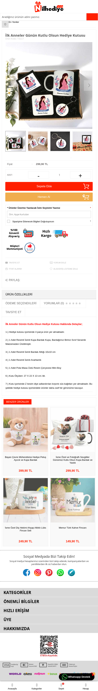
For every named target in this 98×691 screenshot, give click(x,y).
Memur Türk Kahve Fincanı (73, 527)
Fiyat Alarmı (15, 269)
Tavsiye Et (14, 263)
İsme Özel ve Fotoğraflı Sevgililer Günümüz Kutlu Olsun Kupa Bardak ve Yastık (72, 460)
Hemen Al (63, 197)
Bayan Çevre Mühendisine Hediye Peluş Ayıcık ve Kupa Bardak (25, 458)
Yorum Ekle (59, 263)
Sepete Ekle (63, 186)
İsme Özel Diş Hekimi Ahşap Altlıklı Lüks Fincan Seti (25, 529)
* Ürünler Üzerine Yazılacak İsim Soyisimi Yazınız (33, 208)
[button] (76, 676)
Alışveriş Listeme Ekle (65, 269)
